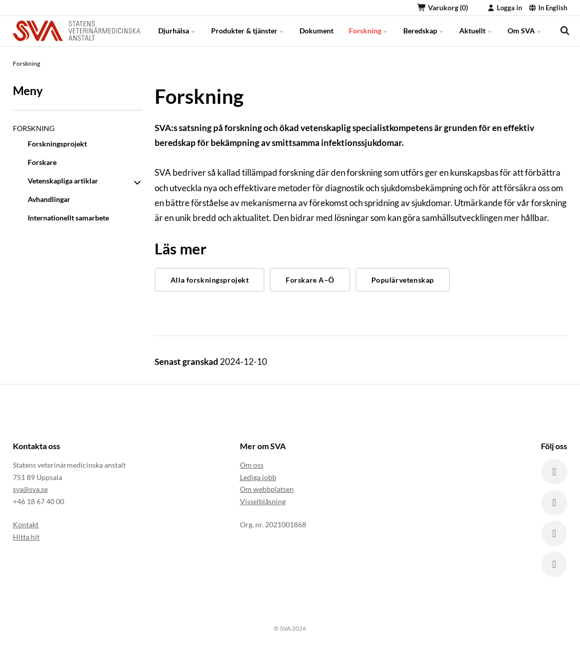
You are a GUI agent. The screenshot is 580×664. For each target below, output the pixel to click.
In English (548, 8)
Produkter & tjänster (247, 30)
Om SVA (524, 30)
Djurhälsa (177, 30)
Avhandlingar (49, 199)
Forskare (42, 162)
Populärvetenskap (402, 279)
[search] (564, 30)
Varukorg (442, 7)
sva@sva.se (30, 489)
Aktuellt (475, 30)
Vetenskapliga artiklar (63, 180)
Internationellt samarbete (68, 217)
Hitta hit (26, 536)
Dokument (316, 30)
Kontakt (26, 524)
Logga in (504, 8)
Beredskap (423, 30)
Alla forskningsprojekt (210, 279)
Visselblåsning (263, 501)
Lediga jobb (258, 477)
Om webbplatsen (267, 489)
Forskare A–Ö (310, 279)
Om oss (252, 464)
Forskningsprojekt (57, 143)
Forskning (368, 30)
